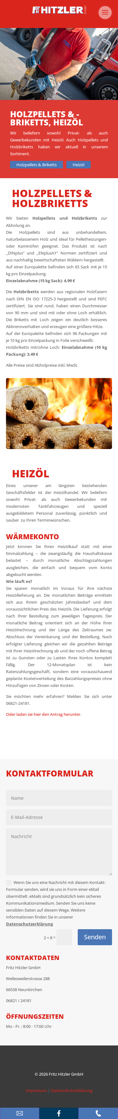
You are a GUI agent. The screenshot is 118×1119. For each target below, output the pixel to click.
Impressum (36, 1090)
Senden (95, 937)
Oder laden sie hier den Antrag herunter (43, 714)
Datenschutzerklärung (29, 924)
